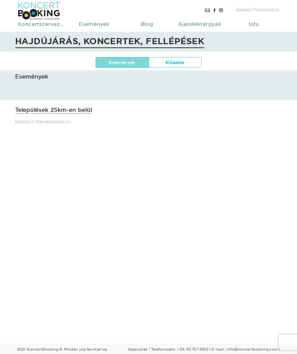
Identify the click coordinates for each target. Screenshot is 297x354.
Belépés (243, 9)
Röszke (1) (25, 121)
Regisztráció (267, 9)
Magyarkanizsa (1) (53, 121)
